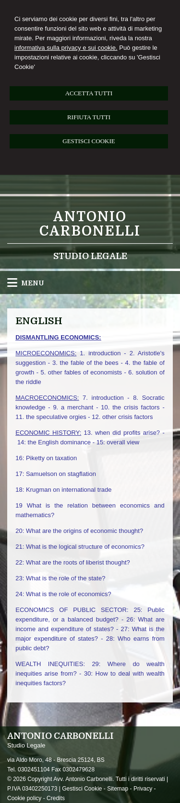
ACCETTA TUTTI (89, 93)
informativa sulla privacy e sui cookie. (66, 47)
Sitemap (117, 788)
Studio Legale (90, 256)
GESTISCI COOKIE (88, 141)
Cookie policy (24, 798)
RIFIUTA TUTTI (88, 117)
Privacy (142, 788)
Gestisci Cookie (82, 788)
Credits (56, 798)
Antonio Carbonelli (90, 224)
